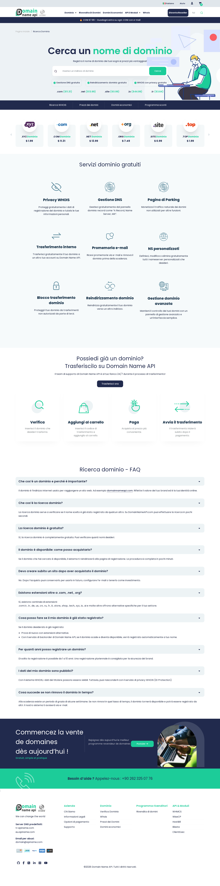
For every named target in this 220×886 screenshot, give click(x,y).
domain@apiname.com (29, 845)
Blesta (176, 830)
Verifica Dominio (109, 814)
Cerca (157, 74)
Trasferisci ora (110, 386)
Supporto (69, 830)
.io (135, 94)
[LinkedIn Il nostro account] (34, 866)
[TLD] (195, 14)
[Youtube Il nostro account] (45, 866)
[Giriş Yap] (192, 3)
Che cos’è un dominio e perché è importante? (53, 484)
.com (64, 94)
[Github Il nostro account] (18, 866)
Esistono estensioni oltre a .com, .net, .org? (50, 596)
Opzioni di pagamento (76, 825)
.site (112, 94)
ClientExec (179, 835)
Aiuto (182, 3)
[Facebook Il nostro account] (24, 866)
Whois (147, 14)
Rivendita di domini (89, 14)
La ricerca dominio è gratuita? (41, 531)
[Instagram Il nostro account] (40, 866)
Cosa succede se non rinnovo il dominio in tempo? (56, 695)
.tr (157, 94)
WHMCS (177, 814)
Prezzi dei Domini (109, 825)
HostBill (177, 825)
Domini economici (112, 14)
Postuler (142, 746)
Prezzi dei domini (88, 108)
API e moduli (132, 14)
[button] (209, 138)
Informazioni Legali (74, 820)
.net (88, 94)
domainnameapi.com (120, 493)
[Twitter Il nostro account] (29, 866)
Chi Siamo (69, 814)
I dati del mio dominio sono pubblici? (46, 674)
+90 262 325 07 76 (137, 781)
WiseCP (177, 820)
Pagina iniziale (23, 34)
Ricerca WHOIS (57, 108)
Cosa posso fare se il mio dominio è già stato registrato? (61, 621)
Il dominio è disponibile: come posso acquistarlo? (55, 553)
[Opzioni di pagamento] (38, 854)
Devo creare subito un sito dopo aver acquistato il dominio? (63, 574)
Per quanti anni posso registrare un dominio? (52, 652)
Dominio (68, 14)
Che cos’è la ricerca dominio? (41, 506)
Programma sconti (155, 108)
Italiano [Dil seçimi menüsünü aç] (168, 3)
